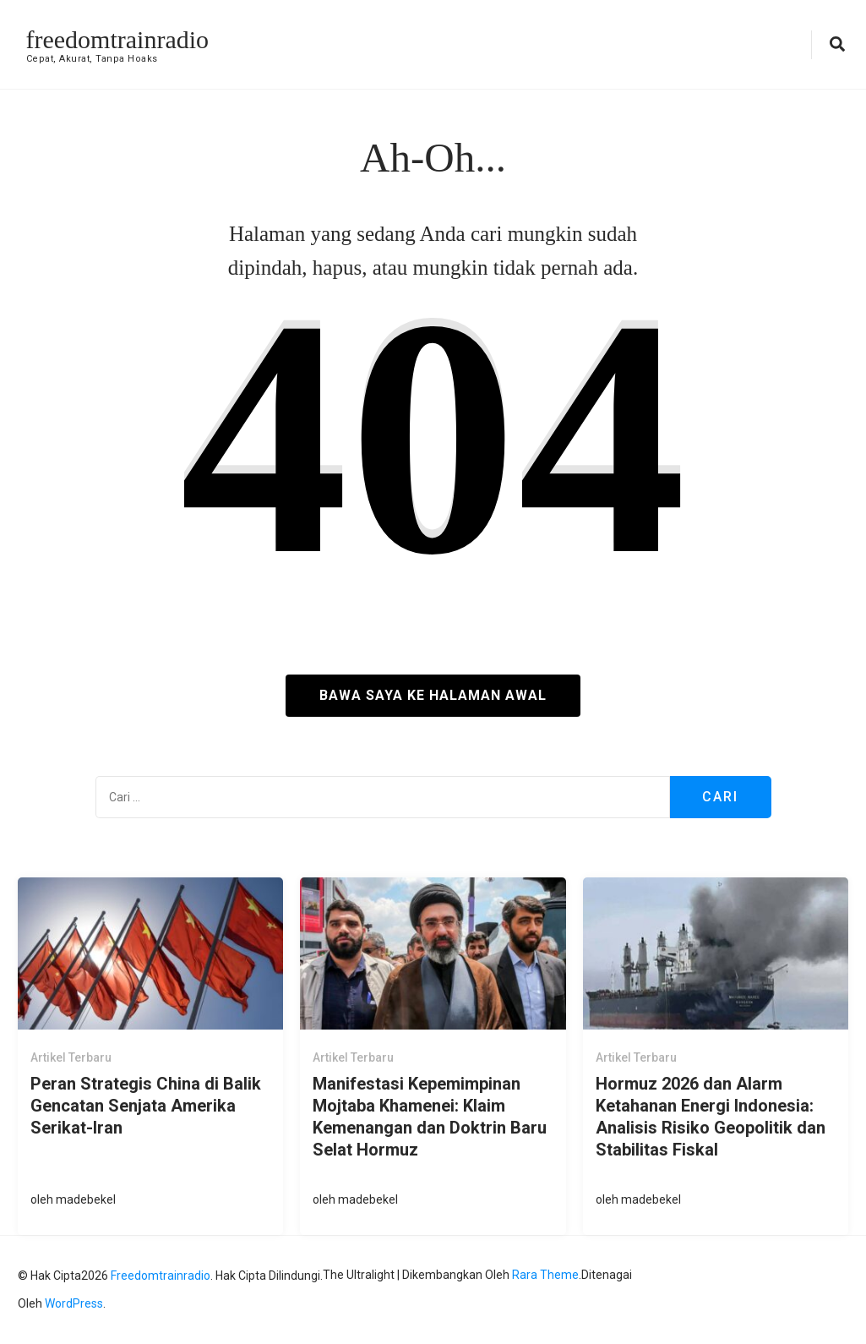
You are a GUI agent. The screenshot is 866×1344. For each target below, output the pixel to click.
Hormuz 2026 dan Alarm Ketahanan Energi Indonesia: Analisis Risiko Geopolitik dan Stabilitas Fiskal (710, 1117)
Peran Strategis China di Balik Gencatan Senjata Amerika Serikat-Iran (145, 1106)
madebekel (86, 1199)
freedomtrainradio (118, 39)
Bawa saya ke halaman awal (433, 695)
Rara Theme (545, 1274)
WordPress (74, 1303)
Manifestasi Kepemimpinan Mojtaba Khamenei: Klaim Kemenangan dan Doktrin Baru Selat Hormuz (430, 1117)
